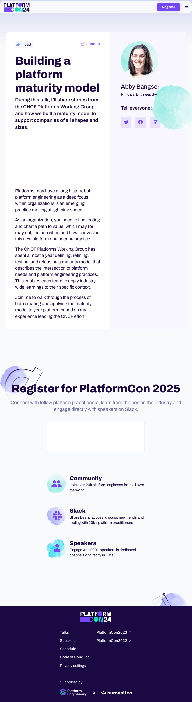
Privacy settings (73, 666)
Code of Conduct (74, 657)
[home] (17, 7)
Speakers (68, 641)
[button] (187, 7)
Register (168, 7)
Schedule (68, 649)
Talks (64, 632)
